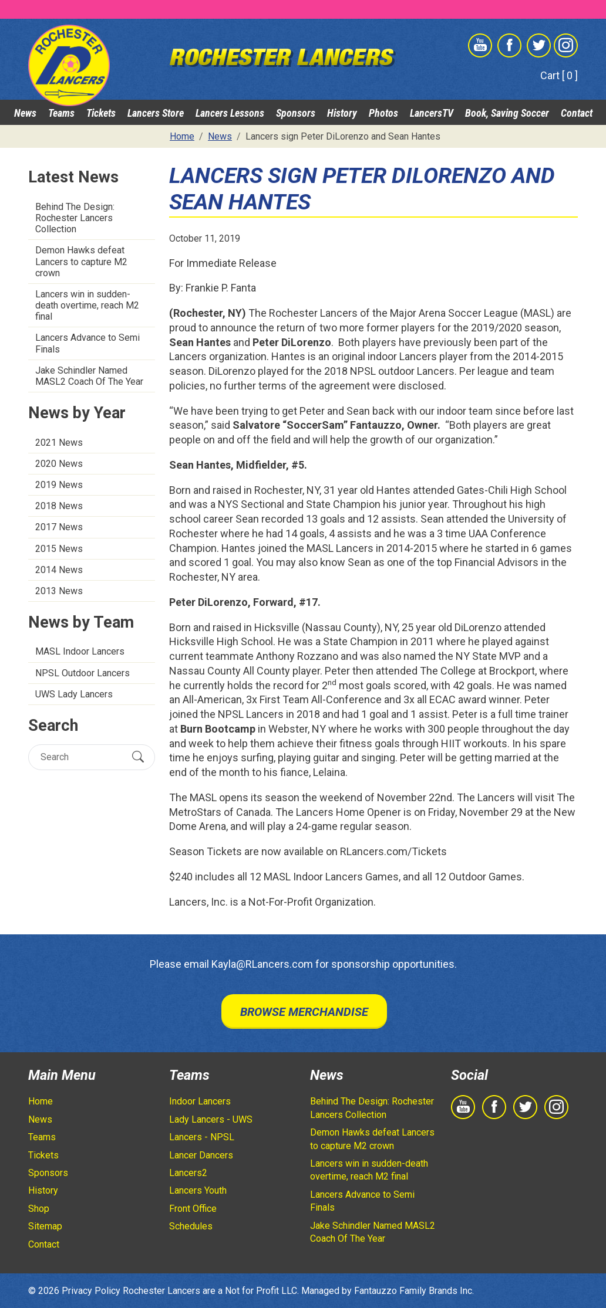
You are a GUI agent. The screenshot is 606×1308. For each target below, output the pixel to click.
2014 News (59, 569)
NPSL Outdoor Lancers (82, 673)
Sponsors (295, 113)
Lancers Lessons (230, 113)
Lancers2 (188, 1172)
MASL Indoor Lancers (79, 651)
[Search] (81, 757)
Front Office (193, 1208)
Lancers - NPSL (201, 1137)
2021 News (59, 442)
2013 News (59, 591)
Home (40, 1101)
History (342, 113)
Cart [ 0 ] (559, 75)
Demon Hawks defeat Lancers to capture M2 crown (81, 261)
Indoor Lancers (200, 1101)
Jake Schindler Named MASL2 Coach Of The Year (89, 376)
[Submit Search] (138, 757)
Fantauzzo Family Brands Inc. (414, 1290)
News (25, 113)
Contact (576, 113)
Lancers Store (155, 113)
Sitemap (45, 1226)
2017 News (59, 527)
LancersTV (431, 113)
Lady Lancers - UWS (211, 1119)
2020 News (59, 463)
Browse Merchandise (304, 1012)
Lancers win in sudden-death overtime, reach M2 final (87, 305)
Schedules (191, 1226)
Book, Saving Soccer (507, 113)
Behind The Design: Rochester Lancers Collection (75, 218)
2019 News (59, 484)
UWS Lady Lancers (74, 694)
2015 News (59, 548)
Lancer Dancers (201, 1155)
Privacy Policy (91, 1290)
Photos (383, 113)
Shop (38, 1208)
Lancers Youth (198, 1190)
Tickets (101, 113)
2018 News (59, 505)
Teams (61, 113)
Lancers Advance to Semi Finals (87, 343)
